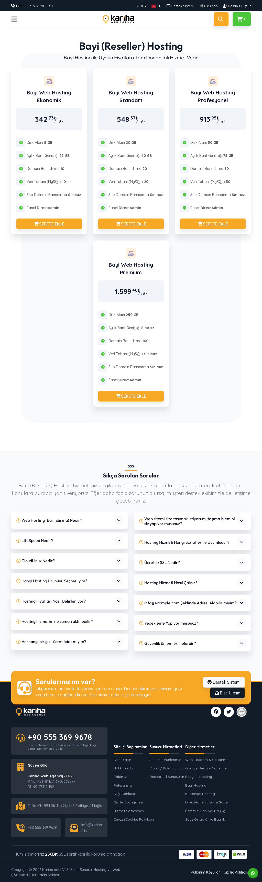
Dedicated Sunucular (166, 776)
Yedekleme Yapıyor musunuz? (168, 623)
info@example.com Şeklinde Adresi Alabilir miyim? (188, 602)
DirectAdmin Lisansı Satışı (205, 802)
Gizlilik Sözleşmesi (128, 802)
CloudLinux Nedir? (35, 560)
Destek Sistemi (224, 682)
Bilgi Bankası (124, 793)
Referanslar (123, 785)
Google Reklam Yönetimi (205, 768)
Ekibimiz (120, 776)
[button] (156, 6)
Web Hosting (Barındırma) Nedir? (49, 520)
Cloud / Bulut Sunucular (169, 768)
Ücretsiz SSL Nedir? (159, 562)
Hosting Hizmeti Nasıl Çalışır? (168, 582)
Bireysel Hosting (198, 776)
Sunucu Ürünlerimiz (165, 759)
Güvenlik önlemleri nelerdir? (167, 643)
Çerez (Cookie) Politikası (134, 819)
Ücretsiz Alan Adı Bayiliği (205, 811)
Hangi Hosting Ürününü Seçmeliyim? (51, 580)
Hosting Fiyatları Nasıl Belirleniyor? (51, 601)
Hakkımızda (123, 768)
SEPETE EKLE (49, 223)
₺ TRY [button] (141, 6)
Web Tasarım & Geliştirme (205, 759)
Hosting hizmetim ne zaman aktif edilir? (54, 621)
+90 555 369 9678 (60, 737)
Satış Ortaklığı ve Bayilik (205, 819)
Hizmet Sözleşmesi (129, 811)
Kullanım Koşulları (206, 872)
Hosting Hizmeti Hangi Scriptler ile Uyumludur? (184, 542)
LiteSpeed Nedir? (34, 540)
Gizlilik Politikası (237, 872)
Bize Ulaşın (227, 692)
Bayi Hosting (195, 785)
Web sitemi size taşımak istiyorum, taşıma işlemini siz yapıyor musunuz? (187, 521)
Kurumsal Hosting (200, 793)
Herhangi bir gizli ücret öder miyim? (51, 641)
